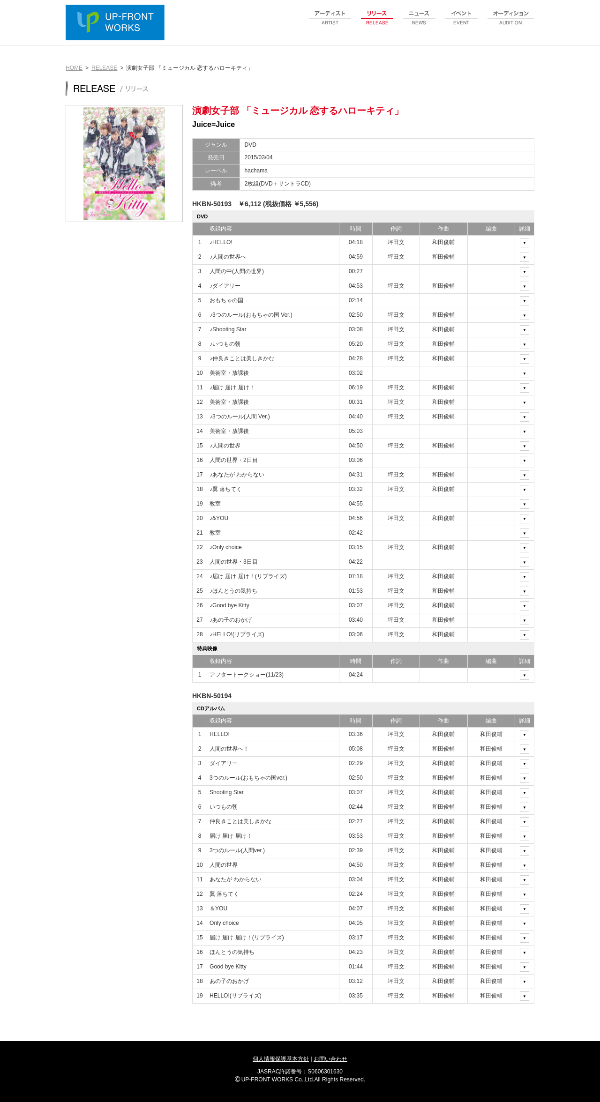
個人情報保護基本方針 (281, 1059)
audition (511, 23)
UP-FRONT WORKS (117, 23)
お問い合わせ (330, 1059)
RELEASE (104, 68)
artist (330, 23)
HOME (74, 68)
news (419, 23)
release (377, 23)
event (461, 23)
